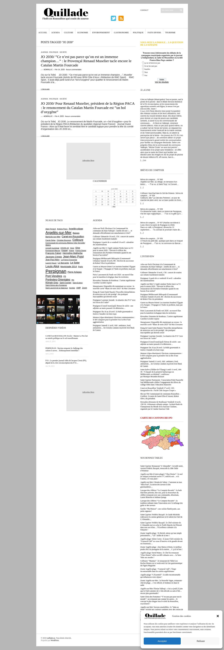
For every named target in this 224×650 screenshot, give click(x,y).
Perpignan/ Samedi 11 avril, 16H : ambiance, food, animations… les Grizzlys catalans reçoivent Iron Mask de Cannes (161, 363)
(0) (145, 160)
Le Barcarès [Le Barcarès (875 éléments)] (63, 263)
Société (63, 52)
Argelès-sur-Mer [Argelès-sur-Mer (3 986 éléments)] (59, 233)
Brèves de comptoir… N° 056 (151, 238)
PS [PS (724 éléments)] (64, 276)
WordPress (55, 640)
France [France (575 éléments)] (71, 250)
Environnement (101, 32)
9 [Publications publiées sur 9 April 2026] (114, 196)
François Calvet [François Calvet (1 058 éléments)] (53, 253)
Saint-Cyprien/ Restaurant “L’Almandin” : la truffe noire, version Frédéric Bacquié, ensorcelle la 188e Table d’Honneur (161, 468)
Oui (146, 75)
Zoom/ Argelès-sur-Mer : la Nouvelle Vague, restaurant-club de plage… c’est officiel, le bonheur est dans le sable (161, 582)
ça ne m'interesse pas (152, 63)
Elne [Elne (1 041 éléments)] (77, 248)
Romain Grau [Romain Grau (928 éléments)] (52, 282)
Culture (68, 32)
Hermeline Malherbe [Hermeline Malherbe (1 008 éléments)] (72, 253)
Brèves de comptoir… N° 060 (151, 179)
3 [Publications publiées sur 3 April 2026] (120, 194)
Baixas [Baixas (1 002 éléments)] (76, 233)
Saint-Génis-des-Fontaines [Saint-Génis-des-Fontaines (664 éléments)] (56, 285)
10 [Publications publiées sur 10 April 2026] (120, 196)
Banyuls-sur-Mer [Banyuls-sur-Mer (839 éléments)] (53, 237)
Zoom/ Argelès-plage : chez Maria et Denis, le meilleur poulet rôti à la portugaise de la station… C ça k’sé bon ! (161, 548)
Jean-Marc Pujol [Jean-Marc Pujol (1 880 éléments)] (73, 256)
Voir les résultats (162, 82)
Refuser (201, 641)
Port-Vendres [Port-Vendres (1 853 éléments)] (54, 276)
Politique (138, 32)
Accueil (42, 32)
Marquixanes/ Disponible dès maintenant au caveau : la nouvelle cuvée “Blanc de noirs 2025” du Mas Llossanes (161, 323)
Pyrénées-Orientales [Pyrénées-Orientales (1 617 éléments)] (58, 279)
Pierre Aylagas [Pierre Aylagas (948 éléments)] (75, 272)
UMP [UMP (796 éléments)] (78, 288)
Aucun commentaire (73, 69)
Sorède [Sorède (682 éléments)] (72, 288)
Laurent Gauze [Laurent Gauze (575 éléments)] (51, 263)
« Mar (113, 207)
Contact (144, 10)
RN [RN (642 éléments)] (73, 280)
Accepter (162, 641)
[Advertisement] (55, 198)
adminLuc (48, 69)
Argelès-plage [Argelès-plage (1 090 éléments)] (76, 228)
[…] (142, 160)
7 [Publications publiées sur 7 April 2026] (102, 196)
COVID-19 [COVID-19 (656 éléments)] (65, 248)
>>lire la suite (45, 89)
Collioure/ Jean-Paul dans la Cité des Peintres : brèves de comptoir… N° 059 (161, 194)
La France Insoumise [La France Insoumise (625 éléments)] (69, 260)
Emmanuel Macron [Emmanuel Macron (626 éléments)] (53, 250)
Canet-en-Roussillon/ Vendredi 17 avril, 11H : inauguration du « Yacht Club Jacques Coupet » (158, 389)
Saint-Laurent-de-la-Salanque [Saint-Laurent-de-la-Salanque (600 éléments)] (57, 288)
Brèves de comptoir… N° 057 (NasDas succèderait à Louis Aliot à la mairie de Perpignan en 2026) (160, 224)
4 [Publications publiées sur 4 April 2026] (126, 194)
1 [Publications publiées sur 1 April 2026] (108, 194)
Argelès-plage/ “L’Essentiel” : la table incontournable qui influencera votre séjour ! (160, 576)
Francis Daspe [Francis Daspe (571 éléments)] (80, 250)
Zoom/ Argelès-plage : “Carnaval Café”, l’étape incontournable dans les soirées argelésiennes (158, 570)
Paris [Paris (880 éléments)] (80, 266)
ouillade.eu (51, 638)
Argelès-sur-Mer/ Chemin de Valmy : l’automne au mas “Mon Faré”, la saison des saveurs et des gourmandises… (161, 484)
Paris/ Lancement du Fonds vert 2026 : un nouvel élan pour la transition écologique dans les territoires (160, 312)
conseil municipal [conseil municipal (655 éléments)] (52, 248)
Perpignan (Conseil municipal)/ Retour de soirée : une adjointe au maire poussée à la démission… (160, 343)
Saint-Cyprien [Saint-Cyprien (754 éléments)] (65, 283)
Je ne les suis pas (151, 66)
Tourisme (170, 32)
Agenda (55, 32)
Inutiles (147, 69)
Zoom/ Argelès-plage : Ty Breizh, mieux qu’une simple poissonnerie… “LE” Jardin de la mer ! (161, 534)
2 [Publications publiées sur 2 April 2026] (114, 194)
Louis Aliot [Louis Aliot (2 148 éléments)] (52, 266)
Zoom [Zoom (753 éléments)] (84, 288)
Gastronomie (121, 32)
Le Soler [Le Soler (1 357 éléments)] (75, 262)
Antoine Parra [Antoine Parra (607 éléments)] (62, 229)
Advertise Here (88, 160)
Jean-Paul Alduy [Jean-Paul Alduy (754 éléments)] (53, 260)
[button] (217, 616)
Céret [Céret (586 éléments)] (72, 248)
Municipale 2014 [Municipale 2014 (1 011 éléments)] (69, 266)
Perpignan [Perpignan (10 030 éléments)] (56, 271)
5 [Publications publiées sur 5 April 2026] (132, 194)
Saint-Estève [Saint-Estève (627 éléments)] (78, 283)
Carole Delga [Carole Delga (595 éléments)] (51, 240)
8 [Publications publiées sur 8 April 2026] (108, 196)
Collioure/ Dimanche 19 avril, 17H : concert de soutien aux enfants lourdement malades (161, 273)
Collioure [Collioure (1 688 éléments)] (77, 239)
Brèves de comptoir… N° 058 (151, 209)
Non (146, 72)
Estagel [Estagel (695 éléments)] (64, 250)
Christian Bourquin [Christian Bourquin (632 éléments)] (64, 240)
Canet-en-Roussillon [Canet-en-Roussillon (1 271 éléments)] (73, 236)
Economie (82, 32)
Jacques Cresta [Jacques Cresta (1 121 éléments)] (54, 256)
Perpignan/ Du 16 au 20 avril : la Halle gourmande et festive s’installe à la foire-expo (160, 349)
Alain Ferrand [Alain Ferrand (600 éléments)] (51, 229)
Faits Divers (154, 32)
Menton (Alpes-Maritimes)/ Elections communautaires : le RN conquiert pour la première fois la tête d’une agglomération (161, 355)
